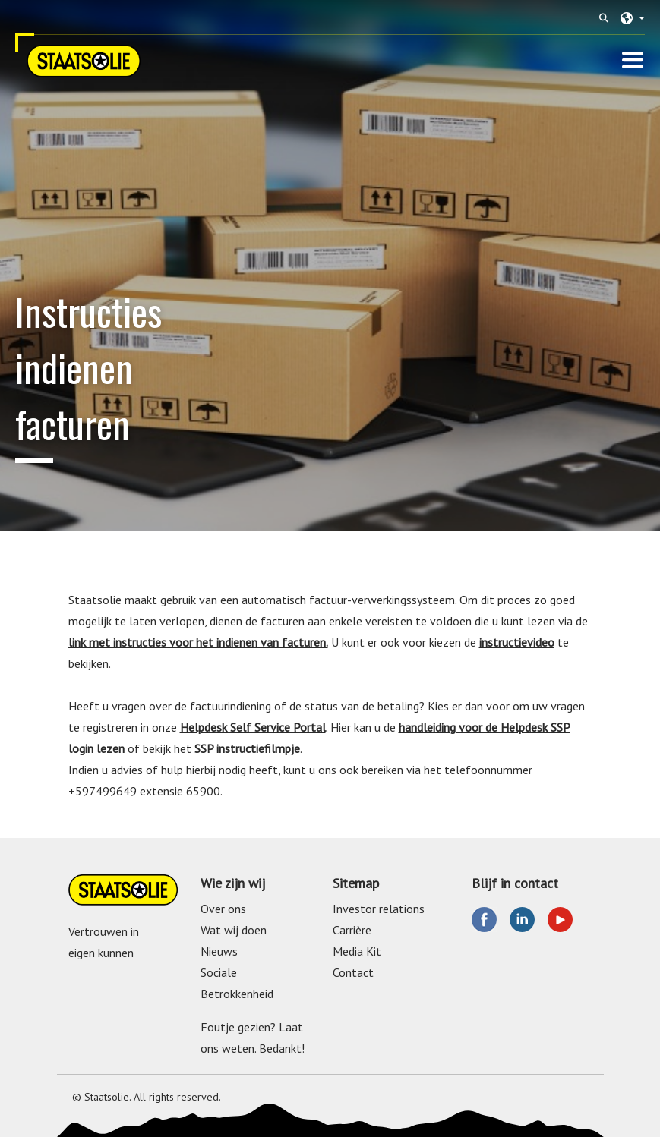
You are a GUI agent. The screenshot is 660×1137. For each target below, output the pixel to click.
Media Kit (357, 951)
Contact (353, 972)
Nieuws (219, 951)
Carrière (352, 929)
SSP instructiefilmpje (247, 748)
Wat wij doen (234, 929)
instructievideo (516, 642)
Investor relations (379, 908)
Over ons (223, 908)
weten (238, 1048)
